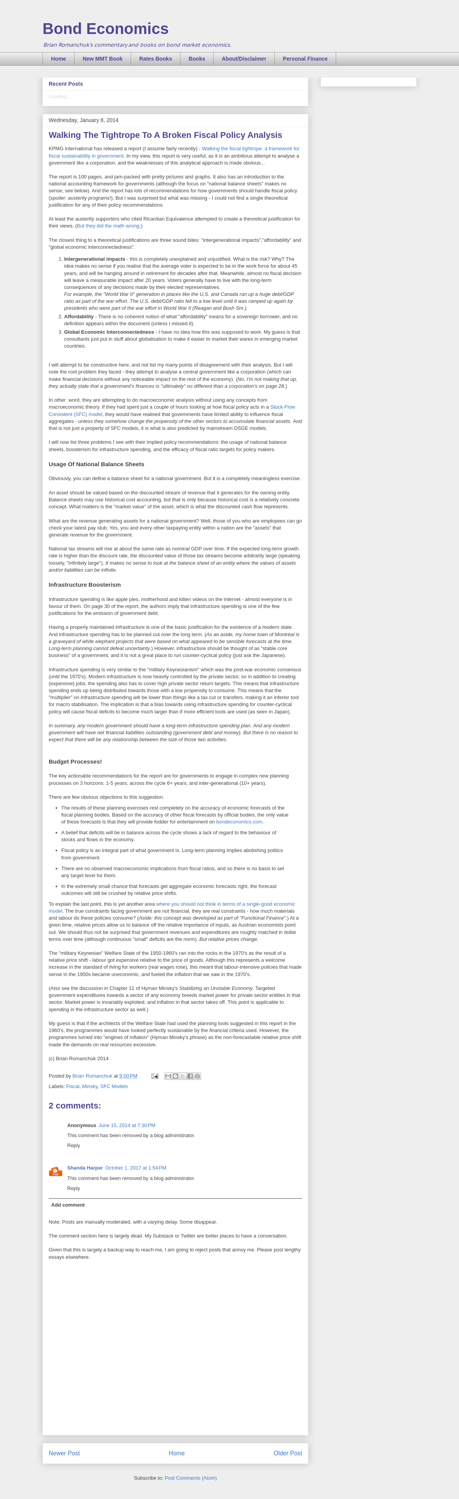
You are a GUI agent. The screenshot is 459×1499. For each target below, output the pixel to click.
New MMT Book (102, 59)
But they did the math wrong (108, 226)
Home (58, 59)
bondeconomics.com (239, 822)
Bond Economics (105, 28)
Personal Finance (305, 59)
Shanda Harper (85, 1168)
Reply (73, 1145)
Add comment (68, 1205)
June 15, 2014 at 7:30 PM (127, 1125)
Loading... (60, 96)
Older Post (288, 1453)
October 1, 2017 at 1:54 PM (135, 1168)
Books (197, 59)
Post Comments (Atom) (191, 1478)
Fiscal (73, 1086)
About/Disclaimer (244, 59)
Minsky (89, 1086)
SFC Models (114, 1086)
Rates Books (155, 59)
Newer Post (64, 1453)
